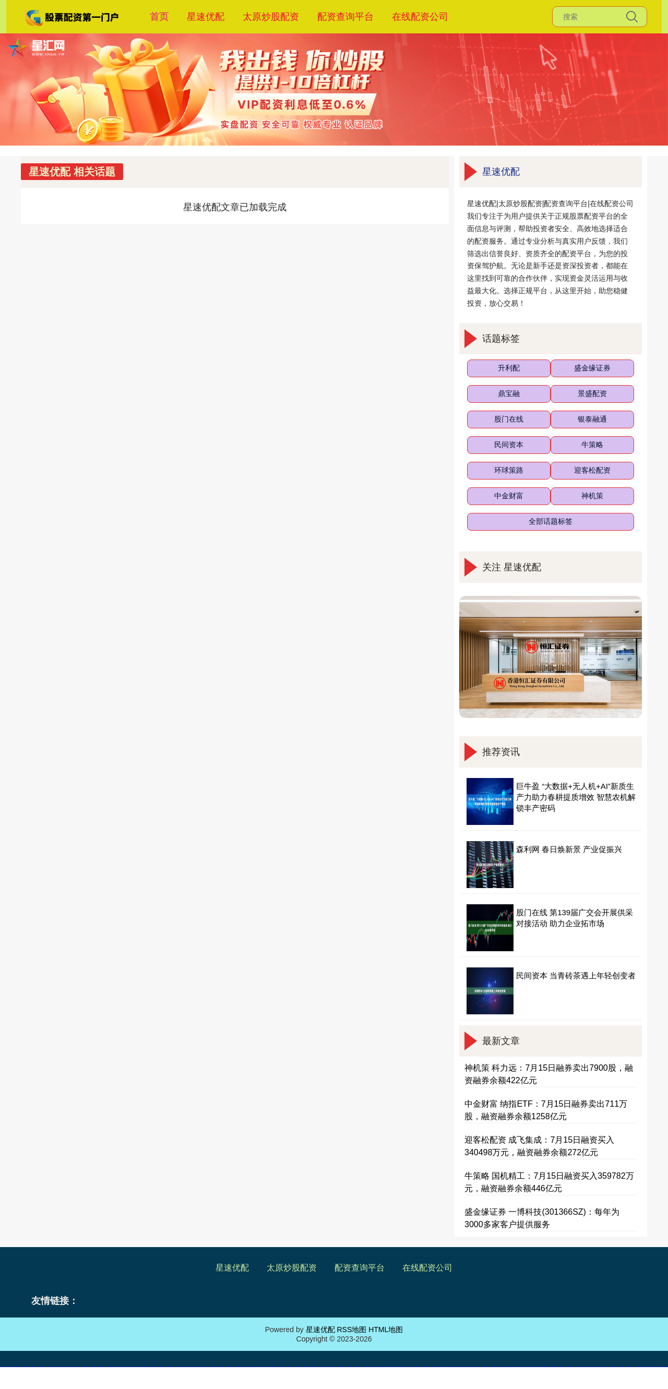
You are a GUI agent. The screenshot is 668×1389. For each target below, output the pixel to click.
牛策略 (592, 444)
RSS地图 (351, 1329)
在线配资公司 (420, 16)
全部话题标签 (550, 521)
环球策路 (508, 470)
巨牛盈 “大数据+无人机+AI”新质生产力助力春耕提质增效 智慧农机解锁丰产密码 (576, 797)
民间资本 (508, 444)
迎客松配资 (592, 470)
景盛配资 (592, 393)
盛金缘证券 (592, 368)
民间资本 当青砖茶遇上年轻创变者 (576, 975)
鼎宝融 (509, 393)
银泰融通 (592, 419)
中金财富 (508, 496)
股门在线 (508, 419)
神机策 (592, 496)
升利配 (509, 368)
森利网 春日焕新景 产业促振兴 (569, 849)
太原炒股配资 (271, 16)
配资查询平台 (345, 16)
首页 (159, 16)
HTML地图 (385, 1329)
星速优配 (205, 16)
